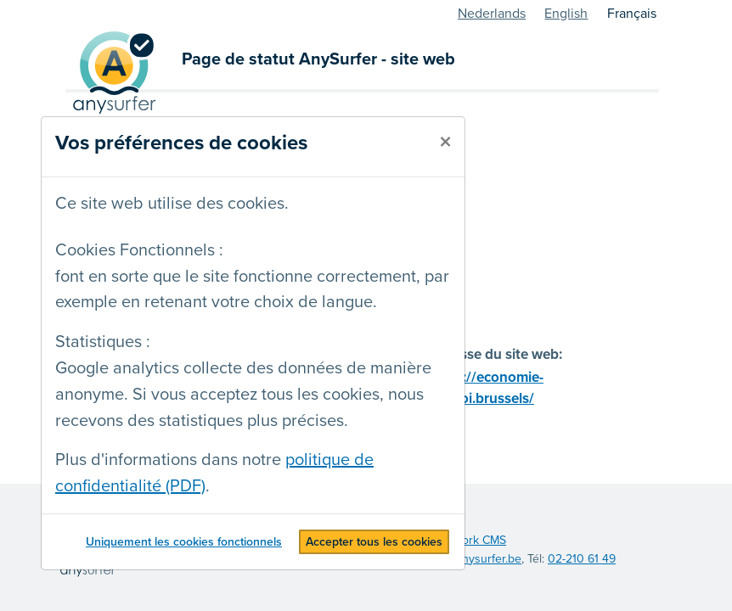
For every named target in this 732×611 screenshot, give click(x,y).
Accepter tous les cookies (374, 542)
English (566, 13)
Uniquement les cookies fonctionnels (184, 542)
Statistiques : (102, 342)
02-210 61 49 (582, 559)
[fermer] (445, 142)
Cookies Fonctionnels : (139, 250)
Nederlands (492, 13)
